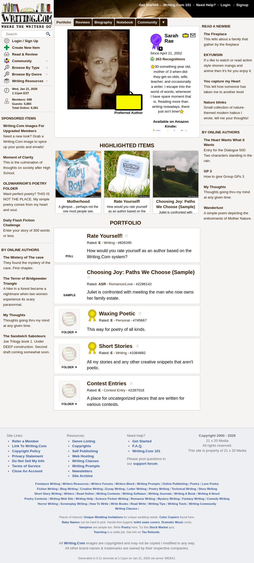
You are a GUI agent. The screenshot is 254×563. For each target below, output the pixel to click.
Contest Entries (106, 383)
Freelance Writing (47, 483)
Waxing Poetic (117, 313)
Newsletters (82, 471)
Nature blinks (215, 102)
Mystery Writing (168, 498)
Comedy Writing (218, 498)
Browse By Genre (30, 74)
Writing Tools (177, 503)
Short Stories (116, 346)
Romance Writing (143, 498)
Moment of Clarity (18, 157)
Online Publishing (175, 483)
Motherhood (78, 201)
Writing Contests (108, 493)
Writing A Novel (209, 493)
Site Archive (82, 476)
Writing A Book (184, 493)
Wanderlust (213, 208)
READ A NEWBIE (216, 26)
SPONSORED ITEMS (18, 118)
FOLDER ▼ (69, 332)
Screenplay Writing (73, 503)
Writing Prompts (86, 466)
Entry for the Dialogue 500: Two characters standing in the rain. (228, 155)
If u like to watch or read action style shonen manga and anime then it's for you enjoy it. (228, 65)
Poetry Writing (159, 488)
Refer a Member (25, 441)
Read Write (138, 503)
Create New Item (26, 48)
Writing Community (202, 503)
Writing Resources (30, 81)
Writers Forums (102, 483)
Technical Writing (184, 488)
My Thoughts (14, 315)
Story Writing (207, 488)
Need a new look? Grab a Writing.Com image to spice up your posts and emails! (25, 141)
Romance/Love (121, 284)
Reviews (83, 22)
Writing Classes (85, 461)
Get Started (148, 5)
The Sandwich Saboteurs (24, 336)
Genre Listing (83, 441)
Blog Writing (69, 488)
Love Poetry (210, 483)
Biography (103, 22)
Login (225, 5)
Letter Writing (137, 488)
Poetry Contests (36, 498)
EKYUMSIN (213, 55)
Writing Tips (157, 503)
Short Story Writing (47, 493)
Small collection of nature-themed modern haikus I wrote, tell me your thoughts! (226, 112)
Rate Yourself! (127, 201)
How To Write (99, 503)
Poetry (194, 483)
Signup (242, 5)
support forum (145, 464)
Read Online (85, 493)
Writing (109, 243)
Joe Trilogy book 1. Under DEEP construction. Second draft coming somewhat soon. (26, 346)
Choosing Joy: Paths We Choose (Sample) (141, 272)
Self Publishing (85, 451)
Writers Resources (76, 483)
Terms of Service (26, 466)
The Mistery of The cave (23, 257)
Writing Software (134, 493)
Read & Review (25, 54)
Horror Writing (48, 503)
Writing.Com (74, 543)
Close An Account (27, 471)
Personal (123, 320)
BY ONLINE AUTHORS (20, 250)
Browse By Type (30, 67)
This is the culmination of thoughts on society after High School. (26, 167)
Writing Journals (160, 493)
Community (30, 61)
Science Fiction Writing (111, 498)
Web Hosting (83, 456)
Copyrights (81, 446)
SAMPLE (69, 295)
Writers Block (125, 483)
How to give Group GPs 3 (224, 177)
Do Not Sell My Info (28, 461)
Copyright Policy (26, 451)
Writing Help (84, 498)
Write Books (119, 503)
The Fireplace (215, 34)
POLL (69, 256)
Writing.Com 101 (177, 5)
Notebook (125, 22)
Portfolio (63, 22)
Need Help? (205, 5)
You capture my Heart (222, 81)
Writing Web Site (61, 498)
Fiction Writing (47, 488)
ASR (102, 284)
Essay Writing (115, 488)
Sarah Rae (171, 38)
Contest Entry (114, 390)
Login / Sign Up (25, 41)
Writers (69, 493)
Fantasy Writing (193, 498)
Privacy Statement (27, 456)
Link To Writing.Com (29, 446)
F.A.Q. (137, 446)
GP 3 (208, 171)
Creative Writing (91, 488)
